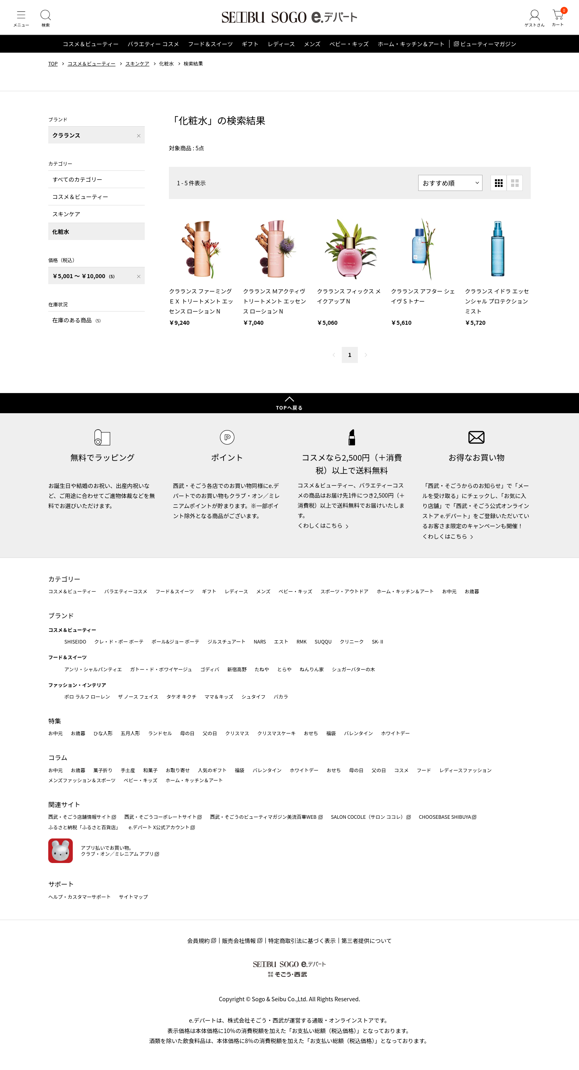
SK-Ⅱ (378, 641)
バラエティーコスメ (125, 591)
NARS (260, 641)
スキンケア (137, 69)
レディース (281, 50)
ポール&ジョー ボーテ (175, 641)
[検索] (48, 22)
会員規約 (198, 941)
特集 (54, 721)
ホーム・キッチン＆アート (411, 50)
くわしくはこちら (320, 526)
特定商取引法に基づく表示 (302, 941)
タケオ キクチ (181, 696)
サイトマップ (133, 896)
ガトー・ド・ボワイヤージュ (161, 669)
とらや (284, 669)
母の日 (187, 733)
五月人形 (130, 733)
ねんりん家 (312, 669)
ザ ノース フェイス (138, 696)
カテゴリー (64, 579)
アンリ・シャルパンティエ (93, 669)
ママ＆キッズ (219, 696)
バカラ (281, 696)
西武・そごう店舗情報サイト (79, 817)
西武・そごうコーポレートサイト (160, 817)
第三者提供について (366, 941)
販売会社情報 (239, 941)
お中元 (449, 591)
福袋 (331, 733)
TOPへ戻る (289, 407)
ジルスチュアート (226, 641)
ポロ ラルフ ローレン (87, 696)
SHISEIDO (75, 641)
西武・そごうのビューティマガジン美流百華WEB (263, 817)
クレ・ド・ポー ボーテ (119, 641)
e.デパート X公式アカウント (159, 827)
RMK (301, 641)
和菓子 (150, 770)
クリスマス (237, 733)
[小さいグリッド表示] (499, 189)
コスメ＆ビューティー (91, 50)
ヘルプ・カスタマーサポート (79, 896)
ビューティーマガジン (488, 50)
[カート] (557, 22)
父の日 (210, 733)
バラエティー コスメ (153, 50)
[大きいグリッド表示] (515, 189)
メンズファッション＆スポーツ (82, 780)
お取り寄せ (178, 770)
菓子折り (103, 770)
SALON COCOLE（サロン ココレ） (368, 817)
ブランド (61, 615)
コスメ (401, 770)
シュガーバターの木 (353, 669)
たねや (262, 669)
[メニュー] (22, 22)
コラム (58, 757)
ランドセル (160, 733)
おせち (311, 733)
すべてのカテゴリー (77, 185)
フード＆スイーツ (210, 50)
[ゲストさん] (532, 22)
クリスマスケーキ (276, 733)
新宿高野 (236, 669)
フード (424, 770)
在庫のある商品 (77, 326)
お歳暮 (471, 591)
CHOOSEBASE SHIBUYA (445, 817)
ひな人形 (103, 733)
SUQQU (323, 641)
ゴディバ (209, 669)
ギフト (250, 50)
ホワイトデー (395, 733)
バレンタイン (358, 733)
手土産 (128, 770)
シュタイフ (254, 696)
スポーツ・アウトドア (344, 591)
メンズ (312, 50)
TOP (52, 69)
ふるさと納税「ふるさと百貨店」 (84, 827)
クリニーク (352, 641)
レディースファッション (465, 770)
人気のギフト (212, 770)
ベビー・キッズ (349, 50)
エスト (281, 641)
